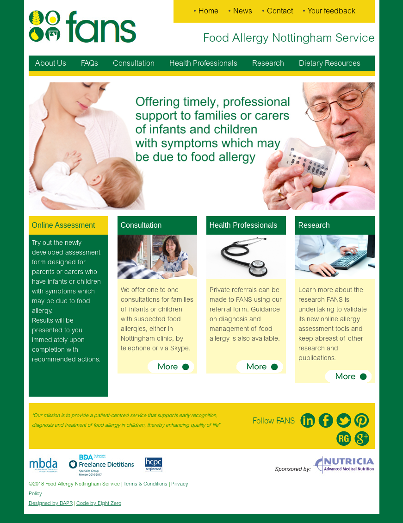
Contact (280, 11)
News (242, 11)
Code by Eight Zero (98, 503)
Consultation (134, 63)
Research (268, 63)
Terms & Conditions (145, 484)
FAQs (89, 63)
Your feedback (331, 11)
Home (208, 11)
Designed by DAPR (51, 503)
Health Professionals (203, 63)
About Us (50, 63)
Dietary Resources (329, 63)
